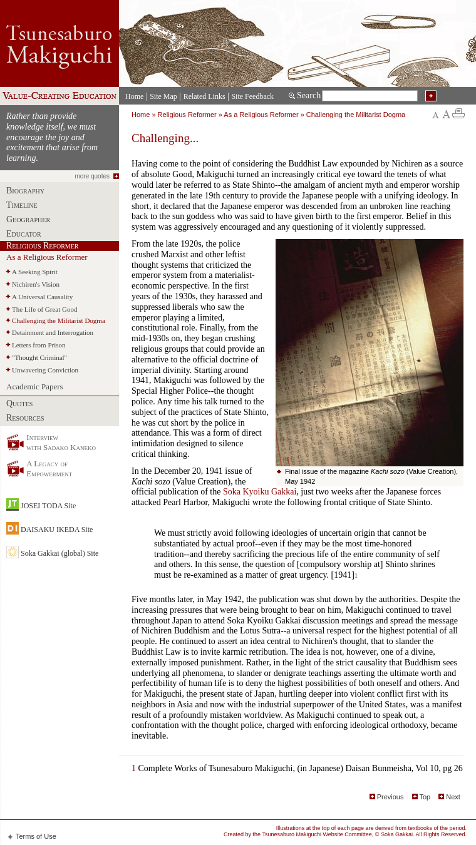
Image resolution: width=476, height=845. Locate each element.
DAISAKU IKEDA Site (57, 529)
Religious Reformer (42, 245)
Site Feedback (252, 96)
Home (134, 96)
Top (420, 797)
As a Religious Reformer (47, 257)
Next (448, 797)
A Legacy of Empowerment (49, 468)
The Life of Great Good (44, 309)
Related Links (204, 96)
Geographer (28, 219)
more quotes (92, 176)
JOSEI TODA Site (48, 505)
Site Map (163, 96)
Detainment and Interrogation (52, 332)
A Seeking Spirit (35, 271)
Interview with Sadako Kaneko (61, 442)
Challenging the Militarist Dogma (58, 320)
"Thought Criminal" (39, 357)
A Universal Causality (42, 296)
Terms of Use (36, 836)
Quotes (19, 403)
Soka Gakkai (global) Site (59, 553)
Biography (25, 190)
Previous (387, 797)
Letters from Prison (39, 345)
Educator (23, 233)
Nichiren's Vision (35, 284)
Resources (25, 417)
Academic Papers (34, 386)
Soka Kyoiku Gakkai (259, 491)
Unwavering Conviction (45, 370)
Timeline (22, 205)
